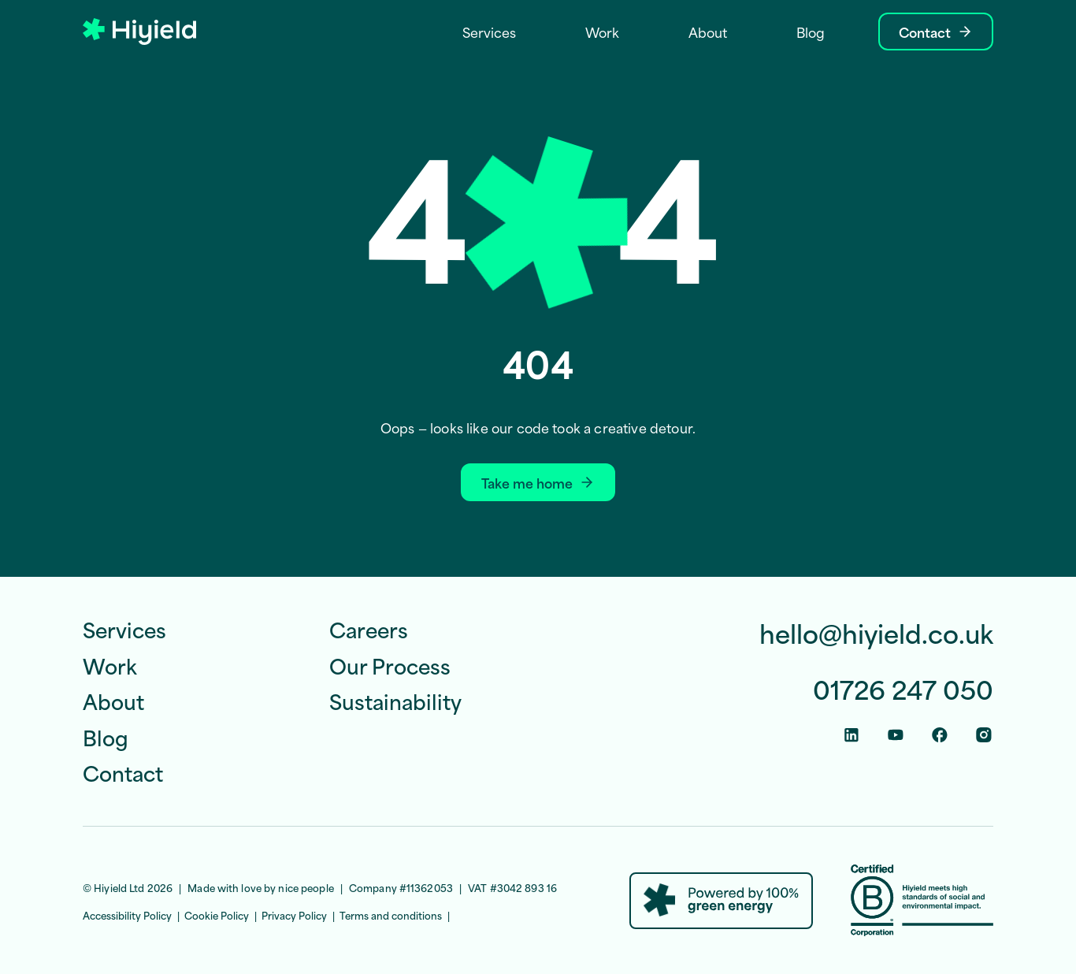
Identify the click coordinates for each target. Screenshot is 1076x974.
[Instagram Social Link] (983, 735)
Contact (123, 772)
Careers (368, 628)
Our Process (390, 665)
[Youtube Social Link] (895, 735)
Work (110, 665)
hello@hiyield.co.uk (876, 633)
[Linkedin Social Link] (851, 735)
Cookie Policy (216, 915)
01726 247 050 (903, 689)
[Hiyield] (139, 32)
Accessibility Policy (127, 915)
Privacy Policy (294, 915)
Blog (105, 736)
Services (124, 628)
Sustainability (395, 700)
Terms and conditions (390, 915)
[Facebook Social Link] (939, 735)
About (113, 700)
